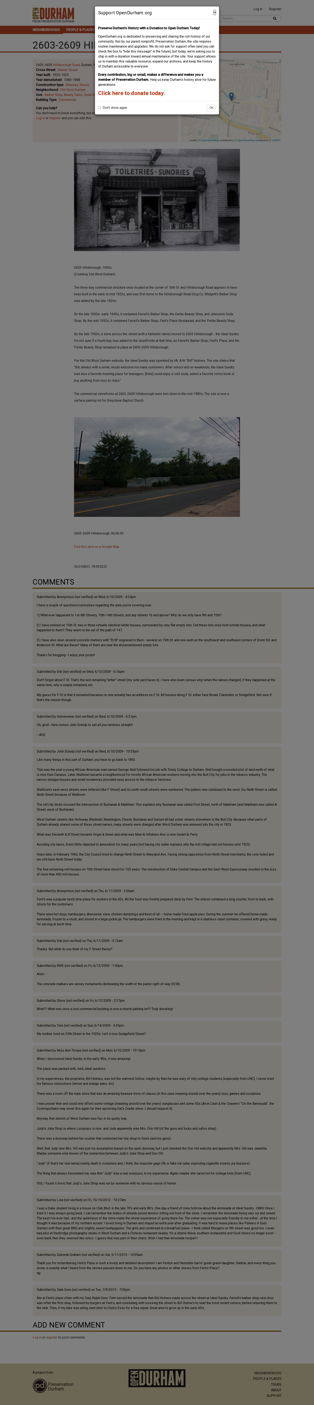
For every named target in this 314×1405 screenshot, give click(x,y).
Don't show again (112, 108)
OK (211, 107)
